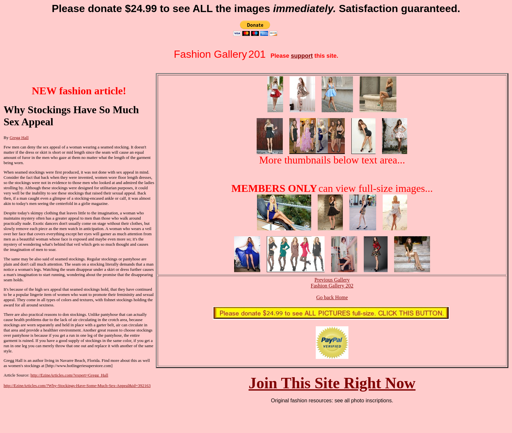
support (302, 56)
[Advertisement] (36, 409)
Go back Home (332, 297)
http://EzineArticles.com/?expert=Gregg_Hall (69, 375)
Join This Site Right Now (331, 383)
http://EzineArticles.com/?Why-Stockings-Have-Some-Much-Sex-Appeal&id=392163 (77, 385)
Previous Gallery (332, 280)
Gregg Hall (18, 137)
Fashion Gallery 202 (332, 285)
